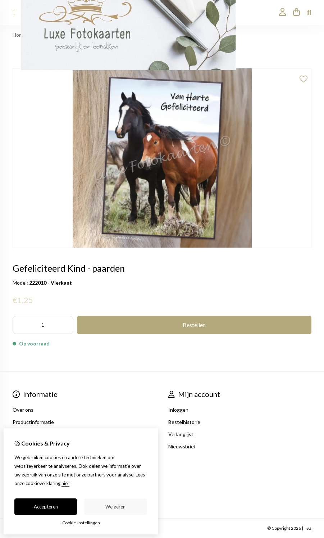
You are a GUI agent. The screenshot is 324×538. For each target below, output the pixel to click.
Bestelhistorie (184, 422)
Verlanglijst (180, 434)
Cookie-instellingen (81, 522)
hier (65, 483)
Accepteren (46, 507)
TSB (307, 528)
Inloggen (178, 410)
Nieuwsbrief (182, 446)
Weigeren (115, 507)
